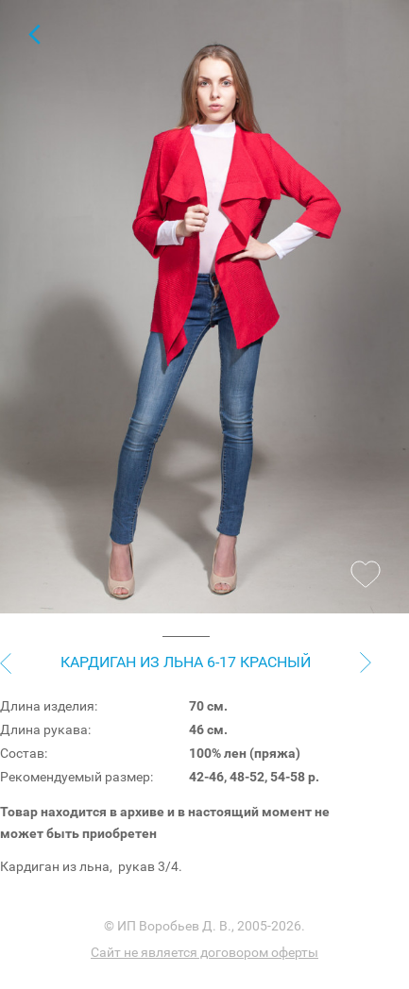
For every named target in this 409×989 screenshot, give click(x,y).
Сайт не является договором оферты (204, 952)
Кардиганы (34, 34)
